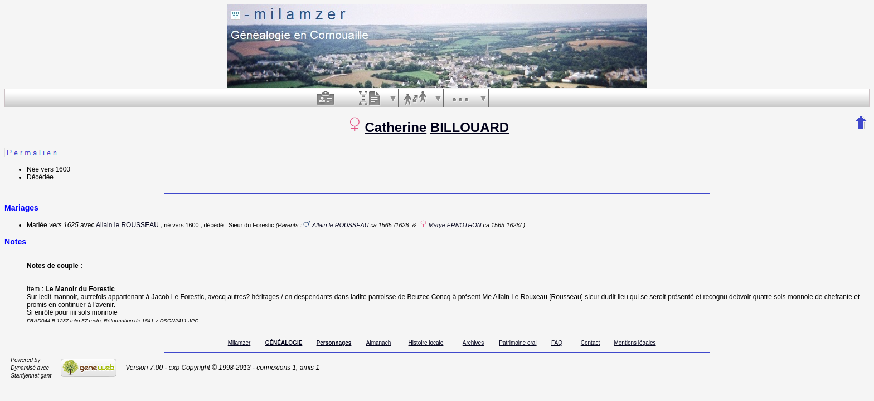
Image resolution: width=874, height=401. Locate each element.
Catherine (395, 127)
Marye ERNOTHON (455, 225)
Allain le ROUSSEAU (127, 225)
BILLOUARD (469, 127)
